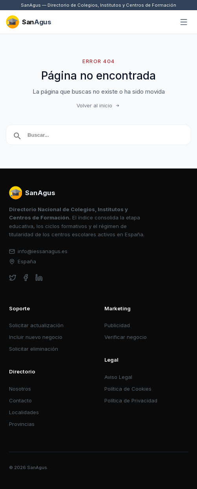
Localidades (24, 412)
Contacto (20, 400)
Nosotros (20, 389)
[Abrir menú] (184, 22)
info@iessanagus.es (38, 251)
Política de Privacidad (130, 400)
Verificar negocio (125, 337)
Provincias (22, 424)
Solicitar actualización (36, 325)
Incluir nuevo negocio (35, 337)
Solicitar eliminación (33, 349)
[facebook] (25, 277)
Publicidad (117, 325)
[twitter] (12, 277)
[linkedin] (39, 277)
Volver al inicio (98, 105)
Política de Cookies (127, 389)
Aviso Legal (118, 377)
